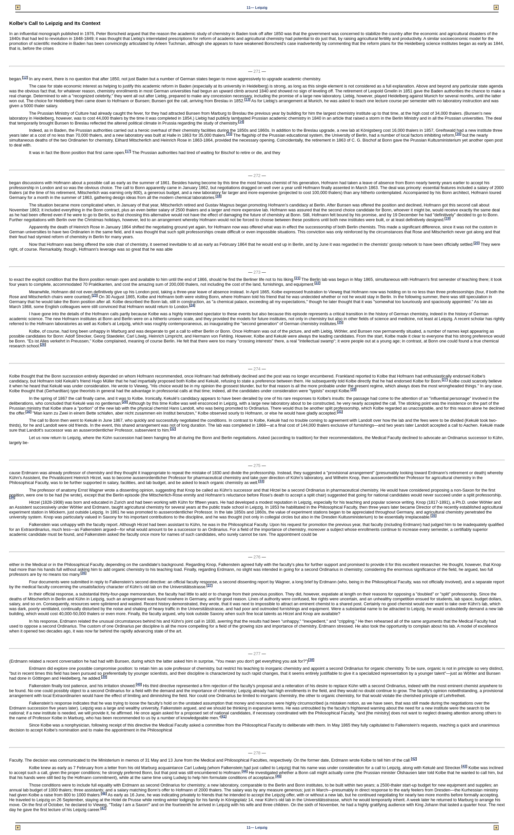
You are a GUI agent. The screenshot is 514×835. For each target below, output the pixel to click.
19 (447, 218)
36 (83, 573)
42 (414, 759)
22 (317, 283)
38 (311, 660)
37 (209, 585)
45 (278, 776)
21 (297, 278)
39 (104, 677)
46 (104, 793)
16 (458, 134)
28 (353, 389)
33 (261, 481)
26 (43, 344)
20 (476, 243)
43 (464, 766)
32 (173, 429)
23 (94, 295)
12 (25, 77)
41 (223, 716)
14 (241, 122)
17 (128, 151)
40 (139, 684)
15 (229, 134)
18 (218, 196)
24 (192, 305)
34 (12, 497)
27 (444, 379)
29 (125, 401)
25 (340, 322)
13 (247, 99)
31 (340, 411)
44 (245, 771)
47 (103, 808)
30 (28, 411)
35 (433, 515)
